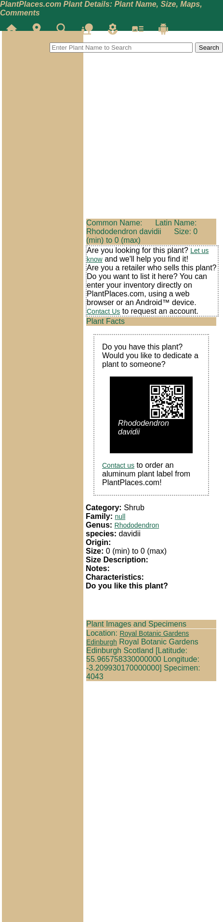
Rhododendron (137, 525)
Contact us (118, 465)
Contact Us (103, 311)
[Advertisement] (42, 89)
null (120, 516)
